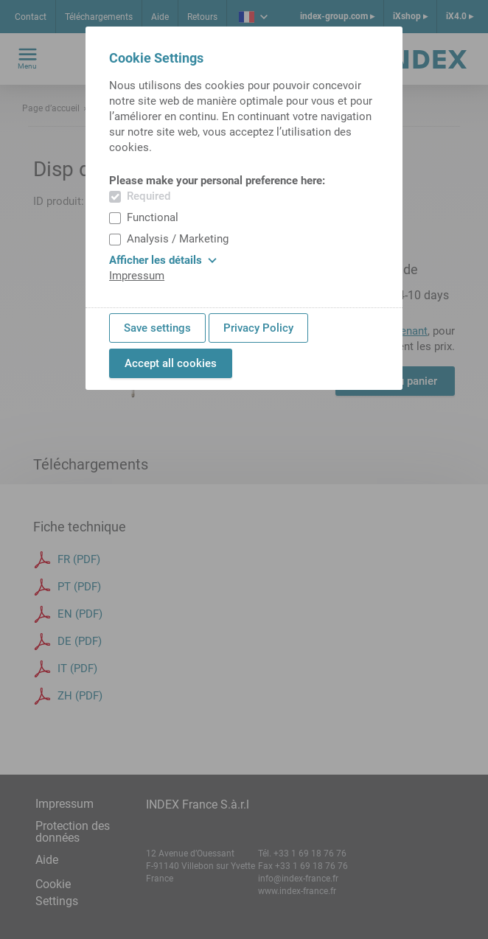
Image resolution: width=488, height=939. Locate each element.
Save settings (157, 328)
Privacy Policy (258, 328)
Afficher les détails (163, 260)
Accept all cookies (171, 363)
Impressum (136, 275)
